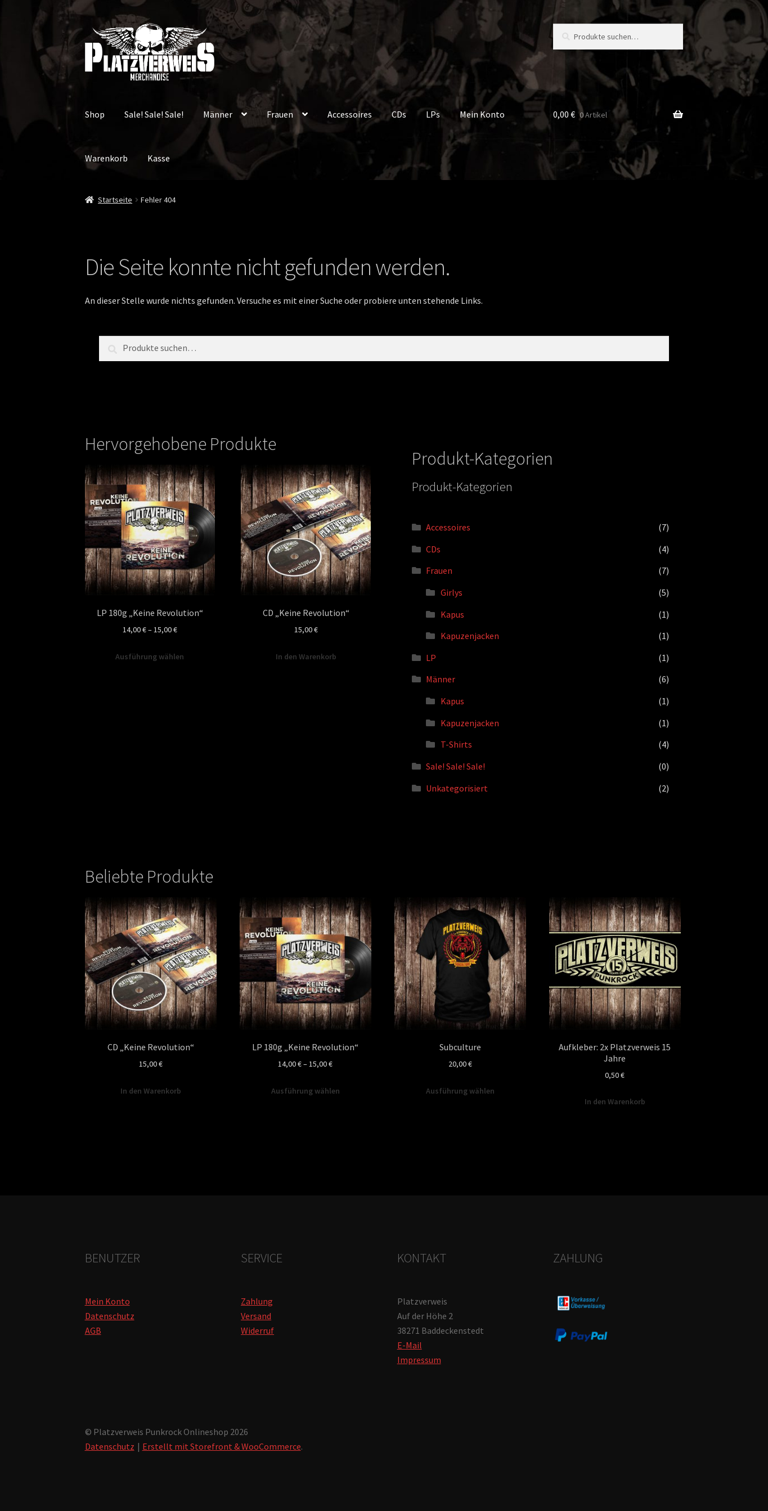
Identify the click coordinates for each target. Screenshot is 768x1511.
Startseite (115, 200)
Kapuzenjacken (470, 635)
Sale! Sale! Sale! (153, 114)
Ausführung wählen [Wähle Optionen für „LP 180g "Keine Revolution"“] (149, 656)
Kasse (158, 158)
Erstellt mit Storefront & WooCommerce (221, 1446)
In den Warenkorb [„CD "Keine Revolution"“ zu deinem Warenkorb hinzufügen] (306, 656)
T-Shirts (456, 744)
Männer (217, 114)
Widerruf (257, 1330)
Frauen (280, 114)
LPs (433, 114)
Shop (95, 114)
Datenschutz (109, 1315)
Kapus (452, 614)
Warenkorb (106, 158)
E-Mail (409, 1345)
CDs (399, 114)
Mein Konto (482, 114)
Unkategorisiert (457, 788)
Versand (256, 1315)
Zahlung (257, 1301)
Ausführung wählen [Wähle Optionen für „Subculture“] (460, 1091)
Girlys (451, 592)
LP (431, 657)
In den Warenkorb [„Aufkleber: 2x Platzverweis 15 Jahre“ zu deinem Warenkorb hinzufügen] (615, 1101)
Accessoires (349, 114)
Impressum (419, 1359)
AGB (93, 1330)
